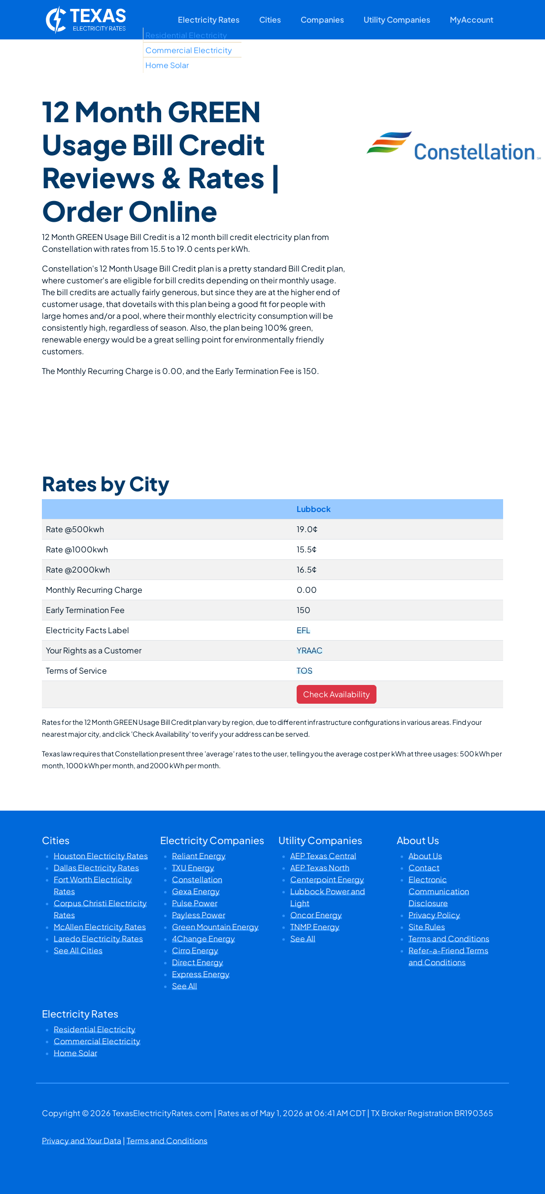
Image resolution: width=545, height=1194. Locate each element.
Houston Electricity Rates (101, 856)
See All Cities (78, 950)
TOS (304, 670)
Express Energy (201, 974)
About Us (425, 856)
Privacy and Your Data (81, 1140)
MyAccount (471, 19)
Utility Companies (397, 19)
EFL (303, 630)
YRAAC (310, 650)
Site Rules (427, 926)
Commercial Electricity (97, 1041)
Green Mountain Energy (215, 926)
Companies (322, 19)
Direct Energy (197, 962)
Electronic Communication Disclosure (439, 891)
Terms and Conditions (449, 938)
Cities (270, 19)
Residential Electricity (95, 1029)
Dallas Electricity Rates (96, 867)
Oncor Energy (316, 915)
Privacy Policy (434, 915)
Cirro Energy (195, 950)
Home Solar (75, 1053)
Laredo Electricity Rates (98, 938)
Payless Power (198, 915)
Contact (424, 867)
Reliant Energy (199, 856)
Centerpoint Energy (327, 879)
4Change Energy (203, 938)
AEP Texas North (319, 867)
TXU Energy (193, 867)
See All (184, 986)
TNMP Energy (315, 926)
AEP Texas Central (323, 856)
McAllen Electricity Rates (100, 926)
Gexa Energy (196, 891)
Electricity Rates (208, 19)
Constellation (197, 879)
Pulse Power (194, 903)
